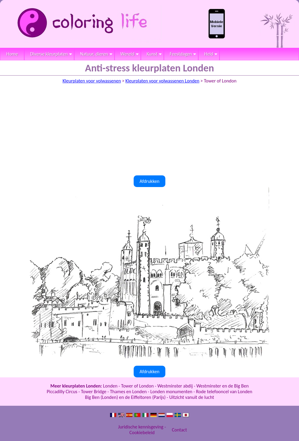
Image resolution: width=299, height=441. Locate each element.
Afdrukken (150, 181)
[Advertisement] (149, 130)
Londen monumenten (171, 391)
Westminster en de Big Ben (222, 386)
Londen (110, 386)
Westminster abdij (175, 386)
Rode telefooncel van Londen (224, 391)
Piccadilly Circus (62, 391)
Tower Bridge (93, 391)
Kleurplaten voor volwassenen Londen (162, 81)
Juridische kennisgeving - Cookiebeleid (142, 429)
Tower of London (137, 386)
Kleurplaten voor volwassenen (91, 81)
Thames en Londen (128, 391)
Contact (179, 430)
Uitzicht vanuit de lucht (191, 397)
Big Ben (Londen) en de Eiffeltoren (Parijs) (125, 397)
